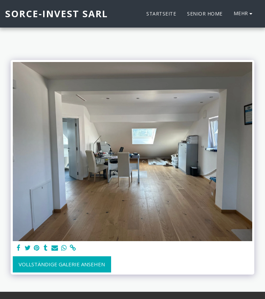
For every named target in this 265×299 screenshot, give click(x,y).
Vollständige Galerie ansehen (62, 264)
